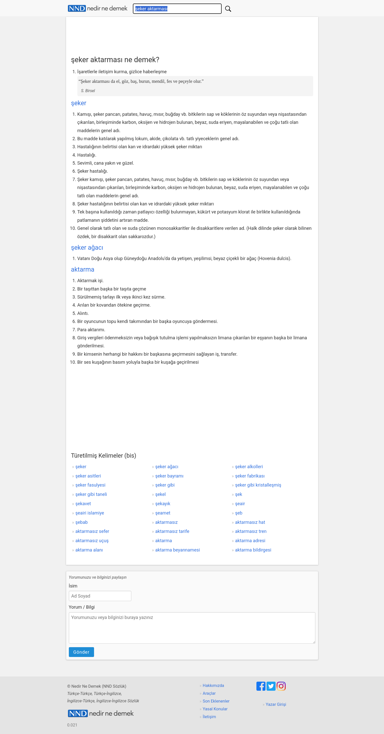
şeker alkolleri (249, 466)
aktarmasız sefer (92, 531)
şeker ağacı (87, 247)
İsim (73, 586)
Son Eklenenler (216, 701)
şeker (78, 103)
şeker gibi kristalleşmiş (258, 485)
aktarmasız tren (251, 531)
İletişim (209, 716)
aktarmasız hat (250, 522)
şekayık (162, 503)
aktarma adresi (250, 540)
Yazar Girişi (276, 704)
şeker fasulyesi (90, 485)
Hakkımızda (213, 685)
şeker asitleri (88, 476)
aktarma (83, 269)
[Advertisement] (192, 34)
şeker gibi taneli (91, 494)
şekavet (83, 503)
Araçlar (209, 693)
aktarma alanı (89, 550)
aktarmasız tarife (172, 531)
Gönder (81, 652)
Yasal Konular (215, 709)
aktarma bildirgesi (253, 550)
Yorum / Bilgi (82, 607)
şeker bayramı (169, 476)
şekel (160, 494)
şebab (81, 522)
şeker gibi (165, 485)
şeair (240, 503)
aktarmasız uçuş (92, 540)
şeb (239, 513)
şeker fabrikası (250, 476)
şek (238, 494)
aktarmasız (166, 522)
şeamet (162, 513)
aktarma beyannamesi (177, 550)
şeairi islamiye (89, 513)
